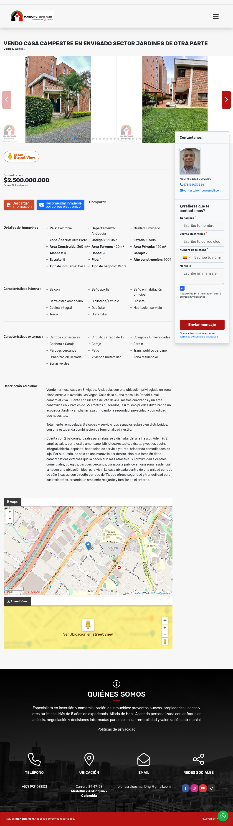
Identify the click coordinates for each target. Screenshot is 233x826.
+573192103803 (34, 787)
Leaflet (137, 593)
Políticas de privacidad (117, 729)
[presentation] (205, 304)
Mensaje (186, 265)
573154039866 (193, 184)
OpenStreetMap (162, 593)
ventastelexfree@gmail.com (202, 190)
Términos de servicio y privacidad (199, 336)
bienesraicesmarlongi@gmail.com (144, 787)
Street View (21, 156)
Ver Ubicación (75, 634)
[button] (75, 139)
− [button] (9, 519)
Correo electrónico (193, 233)
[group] (58, 99)
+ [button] (9, 512)
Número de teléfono (194, 249)
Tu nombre (188, 218)
